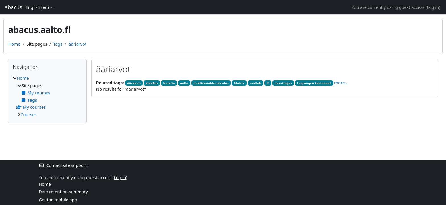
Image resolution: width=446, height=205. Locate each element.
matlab (255, 83)
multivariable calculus (211, 83)
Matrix (239, 83)
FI (267, 83)
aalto (184, 83)
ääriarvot (78, 44)
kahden (152, 83)
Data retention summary (63, 191)
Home (14, 44)
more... (341, 82)
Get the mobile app (58, 199)
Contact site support (63, 165)
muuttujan (283, 83)
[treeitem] (47, 96)
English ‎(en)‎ (37, 7)
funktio (169, 83)
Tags (57, 44)
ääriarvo (134, 83)
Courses (28, 114)
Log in (433, 7)
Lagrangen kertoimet (314, 83)
